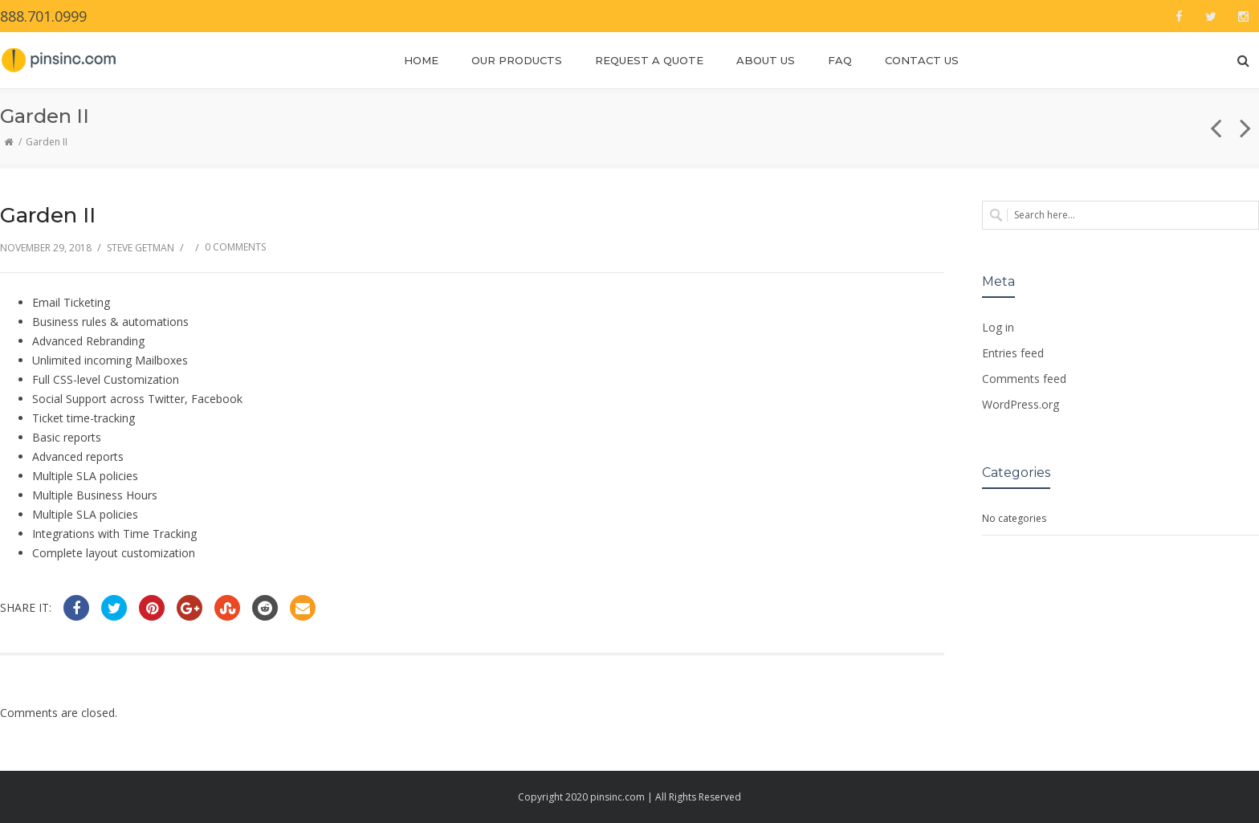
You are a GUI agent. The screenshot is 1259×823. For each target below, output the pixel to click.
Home (421, 60)
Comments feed (1024, 378)
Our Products (516, 60)
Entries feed (1013, 353)
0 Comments (235, 247)
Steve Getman (140, 248)
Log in (998, 327)
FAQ (840, 60)
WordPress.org (1020, 404)
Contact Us (922, 60)
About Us (765, 60)
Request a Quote (649, 60)
